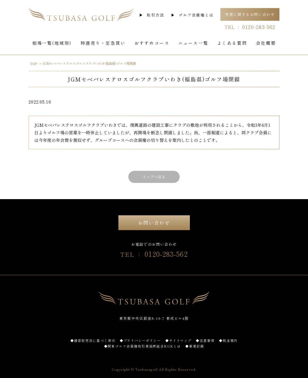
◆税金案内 (228, 340)
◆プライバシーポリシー (140, 340)
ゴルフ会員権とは (196, 15)
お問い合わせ (154, 222)
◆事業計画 (194, 346)
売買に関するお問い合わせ (250, 14)
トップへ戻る (154, 176)
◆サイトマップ (178, 340)
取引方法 (155, 15)
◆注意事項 (205, 340)
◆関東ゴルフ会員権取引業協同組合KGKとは (142, 346)
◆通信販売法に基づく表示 (92, 340)
